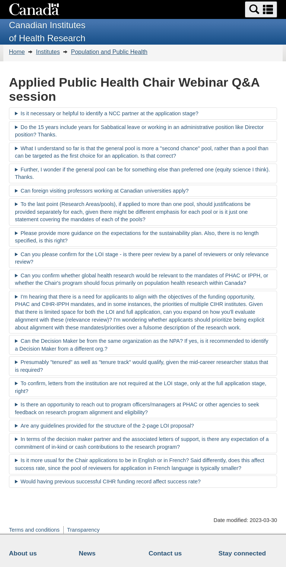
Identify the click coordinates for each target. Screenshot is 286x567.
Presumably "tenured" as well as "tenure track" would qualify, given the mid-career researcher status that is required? (141, 366)
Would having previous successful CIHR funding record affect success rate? (110, 481)
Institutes (48, 52)
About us (23, 553)
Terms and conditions (34, 530)
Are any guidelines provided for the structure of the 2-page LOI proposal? (107, 426)
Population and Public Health (109, 52)
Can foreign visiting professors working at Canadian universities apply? (104, 191)
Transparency (83, 530)
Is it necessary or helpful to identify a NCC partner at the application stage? (109, 113)
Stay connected (242, 553)
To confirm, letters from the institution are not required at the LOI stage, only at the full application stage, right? (140, 387)
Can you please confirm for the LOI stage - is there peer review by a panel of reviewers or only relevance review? (142, 258)
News (87, 553)
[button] (261, 9)
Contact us (165, 553)
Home (17, 52)
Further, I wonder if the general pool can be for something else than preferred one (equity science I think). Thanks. (142, 173)
